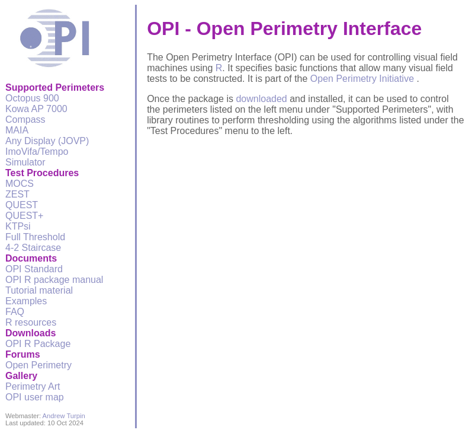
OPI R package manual (54, 280)
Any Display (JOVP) (47, 141)
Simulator (25, 162)
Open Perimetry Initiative (363, 79)
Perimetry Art (32, 386)
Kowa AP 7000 (36, 109)
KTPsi (18, 226)
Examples (26, 301)
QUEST (21, 205)
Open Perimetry (38, 365)
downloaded (261, 99)
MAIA (16, 130)
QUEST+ (24, 216)
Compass (25, 119)
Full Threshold (35, 237)
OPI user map (34, 397)
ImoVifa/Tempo (36, 152)
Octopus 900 (32, 98)
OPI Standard (34, 269)
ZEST (17, 194)
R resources (30, 322)
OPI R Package (37, 344)
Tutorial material (39, 290)
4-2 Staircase (33, 248)
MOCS (19, 184)
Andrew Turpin (64, 415)
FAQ (14, 312)
